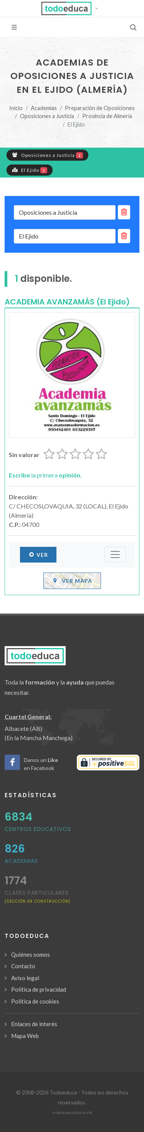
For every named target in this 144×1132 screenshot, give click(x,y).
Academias (44, 108)
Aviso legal (25, 977)
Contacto (23, 966)
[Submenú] (115, 554)
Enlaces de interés (34, 1023)
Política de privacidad (38, 989)
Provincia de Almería (107, 116)
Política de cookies (35, 1001)
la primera (45, 475)
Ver (38, 554)
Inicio (16, 108)
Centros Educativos (38, 829)
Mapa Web (25, 1035)
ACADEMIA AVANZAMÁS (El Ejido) (67, 301)
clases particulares (38, 896)
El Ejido (29, 170)
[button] (72, 8)
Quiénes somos (30, 954)
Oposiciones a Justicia (47, 116)
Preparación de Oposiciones (100, 108)
